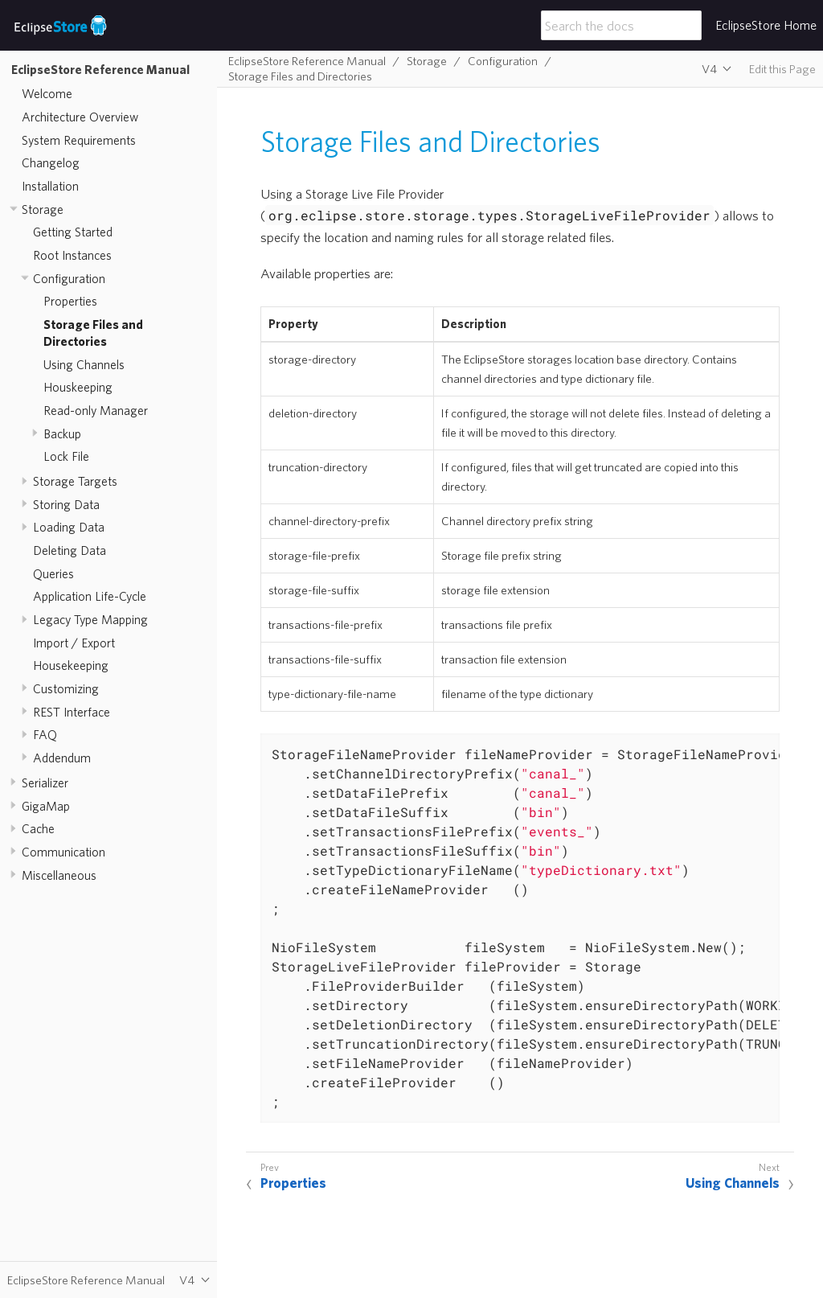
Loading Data (68, 527)
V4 (709, 69)
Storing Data (66, 504)
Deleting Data (69, 550)
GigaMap (46, 806)
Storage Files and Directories (300, 76)
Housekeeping (71, 665)
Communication (63, 851)
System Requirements (79, 140)
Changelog (51, 162)
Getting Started (73, 231)
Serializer (45, 782)
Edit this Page (782, 69)
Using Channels (84, 364)
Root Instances (72, 255)
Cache (38, 828)
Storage (42, 209)
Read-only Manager (95, 410)
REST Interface (71, 711)
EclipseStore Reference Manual (100, 69)
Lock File (66, 456)
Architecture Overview (80, 116)
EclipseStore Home (766, 25)
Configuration (69, 278)
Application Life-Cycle (89, 596)
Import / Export (74, 642)
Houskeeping (78, 387)
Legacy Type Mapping (90, 619)
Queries (53, 573)
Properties (70, 301)
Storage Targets (75, 481)
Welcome (47, 93)
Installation (50, 186)
